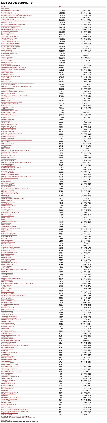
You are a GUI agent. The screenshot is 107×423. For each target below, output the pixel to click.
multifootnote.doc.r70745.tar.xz (9, 248)
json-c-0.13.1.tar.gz (6, 145)
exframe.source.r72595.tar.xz (9, 262)
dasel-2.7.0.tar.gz (6, 90)
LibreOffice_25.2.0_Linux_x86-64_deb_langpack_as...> (16, 162)
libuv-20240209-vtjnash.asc (8, 331)
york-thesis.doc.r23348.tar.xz (9, 221)
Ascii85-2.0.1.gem (6, 321)
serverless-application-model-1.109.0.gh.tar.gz (13, 67)
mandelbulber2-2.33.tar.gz (8, 27)
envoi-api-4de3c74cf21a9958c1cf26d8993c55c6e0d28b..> (16, 140)
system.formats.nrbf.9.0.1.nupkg (9, 193)
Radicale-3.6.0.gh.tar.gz (7, 190)
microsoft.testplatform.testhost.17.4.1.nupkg (12, 91)
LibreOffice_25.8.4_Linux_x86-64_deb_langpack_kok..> (16, 176)
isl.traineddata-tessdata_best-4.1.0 (10, 65)
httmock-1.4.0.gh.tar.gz (7, 356)
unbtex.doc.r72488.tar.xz (7, 131)
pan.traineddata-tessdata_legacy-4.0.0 (11, 102)
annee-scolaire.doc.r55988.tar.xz (10, 115)
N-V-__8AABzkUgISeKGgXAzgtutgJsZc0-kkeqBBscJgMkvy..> (17, 83)
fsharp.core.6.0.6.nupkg (7, 88)
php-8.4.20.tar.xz (5, 55)
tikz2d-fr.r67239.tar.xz (7, 388)
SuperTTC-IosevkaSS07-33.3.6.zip (10, 43)
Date (81, 7)
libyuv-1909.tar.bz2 (6, 153)
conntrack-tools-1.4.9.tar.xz (8, 157)
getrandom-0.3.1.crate (7, 273)
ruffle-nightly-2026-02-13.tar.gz (9, 31)
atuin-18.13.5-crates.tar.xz (8, 39)
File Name (4, 7)
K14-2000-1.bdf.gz (6, 186)
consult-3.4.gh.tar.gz (6, 219)
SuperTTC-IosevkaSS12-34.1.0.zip (10, 41)
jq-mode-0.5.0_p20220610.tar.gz (10, 304)
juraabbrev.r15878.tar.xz (7, 387)
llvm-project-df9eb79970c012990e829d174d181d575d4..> (16, 15)
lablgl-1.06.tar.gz (5, 148)
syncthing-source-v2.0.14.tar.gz (9, 36)
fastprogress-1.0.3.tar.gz (7, 323)
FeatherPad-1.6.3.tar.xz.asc (8, 404)
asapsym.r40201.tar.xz (7, 264)
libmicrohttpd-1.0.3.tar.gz (7, 98)
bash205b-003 (5, 395)
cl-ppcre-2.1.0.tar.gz (6, 204)
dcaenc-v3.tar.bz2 (6, 261)
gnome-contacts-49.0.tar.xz (8, 159)
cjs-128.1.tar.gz (5, 122)
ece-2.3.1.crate (5, 290)
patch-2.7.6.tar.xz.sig (6, 407)
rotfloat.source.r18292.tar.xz (8, 362)
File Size (61, 7)
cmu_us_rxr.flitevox (6, 71)
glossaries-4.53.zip (6, 58)
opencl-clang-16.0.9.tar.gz (8, 250)
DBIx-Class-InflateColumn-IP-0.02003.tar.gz (13, 295)
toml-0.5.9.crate (5, 255)
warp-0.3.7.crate (5, 217)
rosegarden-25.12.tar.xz (7, 74)
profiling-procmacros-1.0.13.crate (10, 366)
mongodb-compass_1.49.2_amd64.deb (11, 29)
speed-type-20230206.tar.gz (8, 226)
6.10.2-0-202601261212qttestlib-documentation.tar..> (15, 188)
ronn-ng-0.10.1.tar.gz (6, 238)
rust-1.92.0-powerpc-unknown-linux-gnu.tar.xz (13, 17)
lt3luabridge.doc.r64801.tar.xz (9, 152)
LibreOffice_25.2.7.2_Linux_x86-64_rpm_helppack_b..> (16, 86)
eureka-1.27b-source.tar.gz (8, 112)
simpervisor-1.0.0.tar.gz (7, 326)
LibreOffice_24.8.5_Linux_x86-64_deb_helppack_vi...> (15, 95)
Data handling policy (6, 420)
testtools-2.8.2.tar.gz (6, 197)
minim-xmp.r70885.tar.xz (7, 357)
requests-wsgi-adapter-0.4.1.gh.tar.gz (11, 371)
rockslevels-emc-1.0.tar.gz (8, 84)
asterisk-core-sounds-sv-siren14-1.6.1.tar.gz (13, 69)
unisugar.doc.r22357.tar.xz (8, 155)
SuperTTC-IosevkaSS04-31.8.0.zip (10, 46)
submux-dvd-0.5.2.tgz (7, 274)
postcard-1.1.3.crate (6, 267)
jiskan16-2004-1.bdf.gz (7, 171)
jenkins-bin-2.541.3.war (7, 33)
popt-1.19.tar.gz (5, 147)
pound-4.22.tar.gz (6, 114)
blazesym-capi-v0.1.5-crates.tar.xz (10, 45)
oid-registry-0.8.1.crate (7, 312)
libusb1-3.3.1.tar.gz (6, 223)
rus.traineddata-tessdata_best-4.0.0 (10, 53)
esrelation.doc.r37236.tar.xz (8, 205)
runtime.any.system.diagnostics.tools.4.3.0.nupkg (14, 269)
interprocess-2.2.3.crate (7, 216)
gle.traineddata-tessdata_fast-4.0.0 (10, 110)
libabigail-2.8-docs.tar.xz (7, 254)
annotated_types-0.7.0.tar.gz (8, 318)
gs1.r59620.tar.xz (6, 381)
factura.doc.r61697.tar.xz (7, 119)
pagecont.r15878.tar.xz (7, 400)
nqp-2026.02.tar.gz (6, 64)
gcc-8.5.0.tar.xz (5, 34)
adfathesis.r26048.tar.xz (7, 333)
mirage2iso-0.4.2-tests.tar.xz (8, 62)
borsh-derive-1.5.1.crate (7, 292)
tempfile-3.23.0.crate (6, 271)
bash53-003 (4, 390)
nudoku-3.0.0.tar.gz (6, 288)
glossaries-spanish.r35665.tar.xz (9, 399)
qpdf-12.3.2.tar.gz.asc (7, 406)
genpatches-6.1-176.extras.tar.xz (10, 376)
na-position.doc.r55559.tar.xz (9, 235)
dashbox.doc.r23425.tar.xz (8, 202)
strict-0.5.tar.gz (5, 328)
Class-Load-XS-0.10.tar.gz (8, 242)
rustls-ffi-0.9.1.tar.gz (6, 236)
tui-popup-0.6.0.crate (6, 302)
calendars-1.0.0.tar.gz (7, 349)
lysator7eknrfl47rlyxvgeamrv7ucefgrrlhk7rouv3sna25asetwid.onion (18, 417)
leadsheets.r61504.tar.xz (7, 309)
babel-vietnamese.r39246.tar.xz (9, 392)
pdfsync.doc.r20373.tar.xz (8, 185)
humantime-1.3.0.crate (7, 311)
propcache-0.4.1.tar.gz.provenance (10, 340)
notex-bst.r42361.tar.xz (7, 373)
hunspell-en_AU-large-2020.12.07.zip (11, 167)
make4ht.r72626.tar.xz (7, 240)
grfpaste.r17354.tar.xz (7, 385)
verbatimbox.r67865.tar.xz (8, 380)
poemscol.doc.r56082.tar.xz (8, 136)
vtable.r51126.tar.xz (6, 378)
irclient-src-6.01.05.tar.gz (7, 245)
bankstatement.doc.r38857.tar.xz (10, 212)
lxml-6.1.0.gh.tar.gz (6, 121)
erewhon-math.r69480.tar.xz (8, 172)
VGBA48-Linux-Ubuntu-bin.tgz (9, 192)
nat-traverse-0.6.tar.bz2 (7, 307)
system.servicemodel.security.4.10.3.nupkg (12, 198)
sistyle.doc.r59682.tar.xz (7, 164)
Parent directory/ (5, 8)
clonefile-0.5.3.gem (6, 361)
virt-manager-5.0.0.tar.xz (7, 107)
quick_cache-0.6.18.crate (8, 259)
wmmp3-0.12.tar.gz (6, 266)
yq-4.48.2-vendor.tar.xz (7, 109)
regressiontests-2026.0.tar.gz (9, 52)
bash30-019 (4, 350)
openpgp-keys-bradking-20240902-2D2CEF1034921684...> (17, 283)
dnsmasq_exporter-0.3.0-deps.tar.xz (10, 26)
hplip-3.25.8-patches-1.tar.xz (8, 300)
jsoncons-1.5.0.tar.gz (6, 105)
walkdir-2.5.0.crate (6, 297)
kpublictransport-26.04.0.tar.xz (9, 124)
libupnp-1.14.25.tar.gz (7, 134)
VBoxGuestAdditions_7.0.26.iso (9, 38)
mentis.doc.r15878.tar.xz (7, 209)
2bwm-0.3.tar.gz (5, 276)
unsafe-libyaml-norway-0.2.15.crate (10, 247)
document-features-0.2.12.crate (9, 324)
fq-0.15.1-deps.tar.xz (6, 60)
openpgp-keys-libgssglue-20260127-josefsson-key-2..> (15, 345)
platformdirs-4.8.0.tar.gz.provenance (10, 335)
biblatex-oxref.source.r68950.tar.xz (10, 228)
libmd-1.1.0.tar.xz (5, 179)
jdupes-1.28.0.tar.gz (6, 200)
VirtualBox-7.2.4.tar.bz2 (7, 19)
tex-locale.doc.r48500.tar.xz (8, 128)
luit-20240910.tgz (6, 195)
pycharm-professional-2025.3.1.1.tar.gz (11, 10)
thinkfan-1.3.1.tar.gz (6, 229)
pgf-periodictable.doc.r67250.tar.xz (10, 76)
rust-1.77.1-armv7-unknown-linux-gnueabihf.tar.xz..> (15, 409)
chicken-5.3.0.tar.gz (6, 81)
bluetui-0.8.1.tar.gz (6, 257)
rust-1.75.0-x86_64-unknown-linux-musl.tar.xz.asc (14, 411)
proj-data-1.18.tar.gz (6, 12)
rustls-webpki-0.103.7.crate (8, 233)
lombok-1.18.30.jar (6, 100)
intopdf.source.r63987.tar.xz (8, 394)
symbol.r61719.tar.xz (6, 285)
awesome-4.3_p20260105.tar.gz (9, 103)
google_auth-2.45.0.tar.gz (8, 166)
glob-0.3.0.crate (5, 305)
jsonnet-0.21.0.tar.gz (6, 50)
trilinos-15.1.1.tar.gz (6, 22)
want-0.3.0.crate (5, 354)
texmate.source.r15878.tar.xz (9, 352)
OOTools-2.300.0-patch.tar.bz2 (9, 413)
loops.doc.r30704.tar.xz (7, 343)
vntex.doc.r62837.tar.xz (7, 143)
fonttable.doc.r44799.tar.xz (8, 169)
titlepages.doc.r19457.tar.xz (8, 129)
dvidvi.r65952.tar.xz (6, 414)
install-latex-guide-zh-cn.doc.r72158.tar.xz (12, 133)
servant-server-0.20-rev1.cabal (9, 364)
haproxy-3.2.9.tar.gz (6, 79)
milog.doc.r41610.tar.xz (7, 160)
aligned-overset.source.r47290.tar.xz (11, 397)
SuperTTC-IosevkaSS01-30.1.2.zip (10, 48)
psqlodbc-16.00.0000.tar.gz (8, 126)
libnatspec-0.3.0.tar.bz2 (7, 214)
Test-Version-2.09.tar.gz (7, 299)
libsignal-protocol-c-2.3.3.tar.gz (9, 178)
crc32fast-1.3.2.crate (6, 280)
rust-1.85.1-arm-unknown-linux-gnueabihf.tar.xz (13, 20)
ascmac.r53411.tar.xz (7, 314)
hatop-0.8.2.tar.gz (6, 207)
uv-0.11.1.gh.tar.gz (6, 77)
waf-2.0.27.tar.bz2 (6, 141)
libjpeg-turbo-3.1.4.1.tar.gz (8, 93)
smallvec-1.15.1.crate (7, 281)
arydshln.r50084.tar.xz (7, 337)
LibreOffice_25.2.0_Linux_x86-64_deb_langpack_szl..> (15, 150)
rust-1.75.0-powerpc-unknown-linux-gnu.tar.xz (13, 24)
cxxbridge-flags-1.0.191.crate (9, 368)
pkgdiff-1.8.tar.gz (5, 224)
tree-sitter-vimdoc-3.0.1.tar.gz (9, 252)
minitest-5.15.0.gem (6, 231)
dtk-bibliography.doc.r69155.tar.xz (10, 174)
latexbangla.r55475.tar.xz (8, 383)
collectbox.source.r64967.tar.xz (9, 347)
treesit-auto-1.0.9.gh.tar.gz (8, 293)
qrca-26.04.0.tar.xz (6, 181)
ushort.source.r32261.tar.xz (8, 342)
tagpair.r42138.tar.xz (6, 402)
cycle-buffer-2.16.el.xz (7, 369)
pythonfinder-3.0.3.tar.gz (7, 138)
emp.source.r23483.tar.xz (8, 338)
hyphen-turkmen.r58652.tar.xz (9, 359)
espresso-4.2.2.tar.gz (6, 57)
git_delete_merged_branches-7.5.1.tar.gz (12, 278)
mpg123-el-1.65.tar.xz (7, 286)
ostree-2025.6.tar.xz (6, 96)
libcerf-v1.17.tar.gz (6, 243)
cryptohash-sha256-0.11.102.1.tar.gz (11, 319)
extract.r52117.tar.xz (6, 375)
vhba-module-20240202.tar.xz (9, 316)
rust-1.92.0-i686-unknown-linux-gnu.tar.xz (12, 14)
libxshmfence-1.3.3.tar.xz (8, 183)
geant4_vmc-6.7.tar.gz (7, 72)
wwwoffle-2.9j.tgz (5, 117)
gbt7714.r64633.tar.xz (7, 330)
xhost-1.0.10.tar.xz (6, 211)
